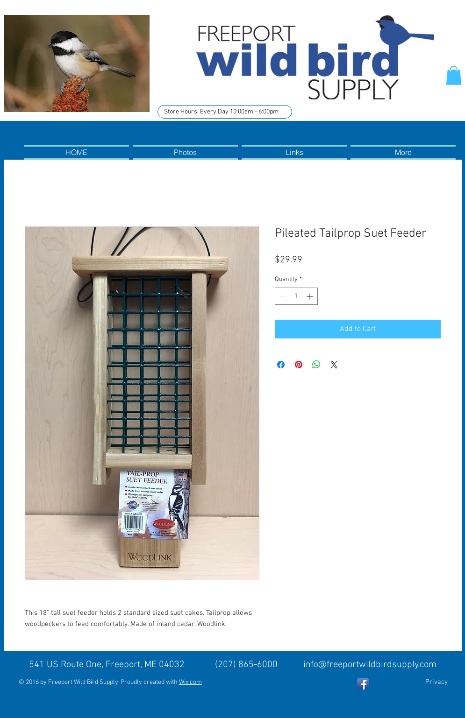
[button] (454, 75)
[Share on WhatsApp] (316, 364)
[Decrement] (282, 296)
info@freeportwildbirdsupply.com (369, 664)
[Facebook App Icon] (363, 684)
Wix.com (190, 682)
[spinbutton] (296, 296)
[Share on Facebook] (280, 364)
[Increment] (310, 296)
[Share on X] (334, 364)
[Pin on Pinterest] (298, 364)
